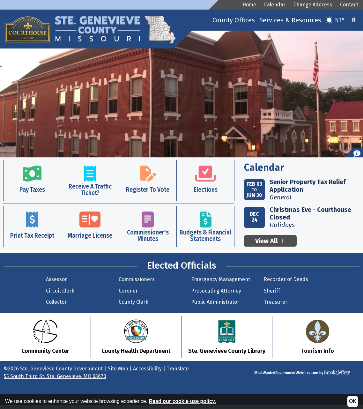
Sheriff (272, 291)
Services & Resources (290, 20)
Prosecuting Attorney (216, 291)
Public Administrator (215, 302)
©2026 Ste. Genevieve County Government (53, 369)
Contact (349, 5)
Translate (178, 369)
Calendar (274, 5)
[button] (353, 20)
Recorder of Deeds (286, 279)
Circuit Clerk (60, 291)
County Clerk (133, 302)
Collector (56, 302)
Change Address (312, 5)
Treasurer (275, 302)
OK (352, 401)
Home (249, 5)
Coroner (128, 291)
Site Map (118, 369)
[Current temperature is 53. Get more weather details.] (335, 20)
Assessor (56, 279)
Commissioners (137, 279)
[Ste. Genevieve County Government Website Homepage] (99, 24)
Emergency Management (220, 279)
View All (270, 241)
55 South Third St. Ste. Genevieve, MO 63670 (55, 376)
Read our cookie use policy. (182, 401)
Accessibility (147, 369)
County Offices (233, 20)
